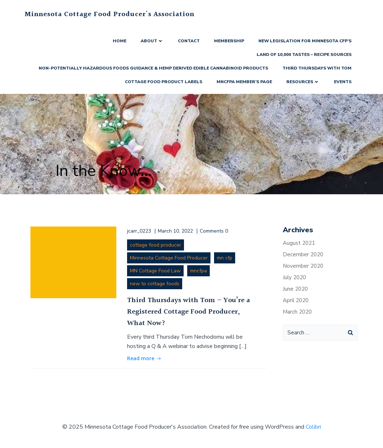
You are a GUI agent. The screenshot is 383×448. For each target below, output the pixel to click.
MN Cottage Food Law (155, 270)
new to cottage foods (154, 283)
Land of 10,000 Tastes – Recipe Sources (304, 54)
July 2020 (294, 277)
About (152, 41)
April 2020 (296, 300)
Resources (303, 82)
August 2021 (299, 243)
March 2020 (297, 311)
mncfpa (198, 270)
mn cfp (224, 257)
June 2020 (295, 288)
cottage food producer (155, 245)
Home (119, 41)
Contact (189, 41)
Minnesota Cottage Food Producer (169, 257)
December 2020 (303, 254)
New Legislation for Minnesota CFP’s (305, 41)
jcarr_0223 (139, 231)
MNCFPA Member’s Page (244, 82)
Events (343, 82)
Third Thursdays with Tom (317, 68)
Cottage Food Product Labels (163, 82)
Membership (229, 41)
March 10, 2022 (175, 231)
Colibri (313, 427)
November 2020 (303, 266)
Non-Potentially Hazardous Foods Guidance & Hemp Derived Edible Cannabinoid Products (153, 68)
